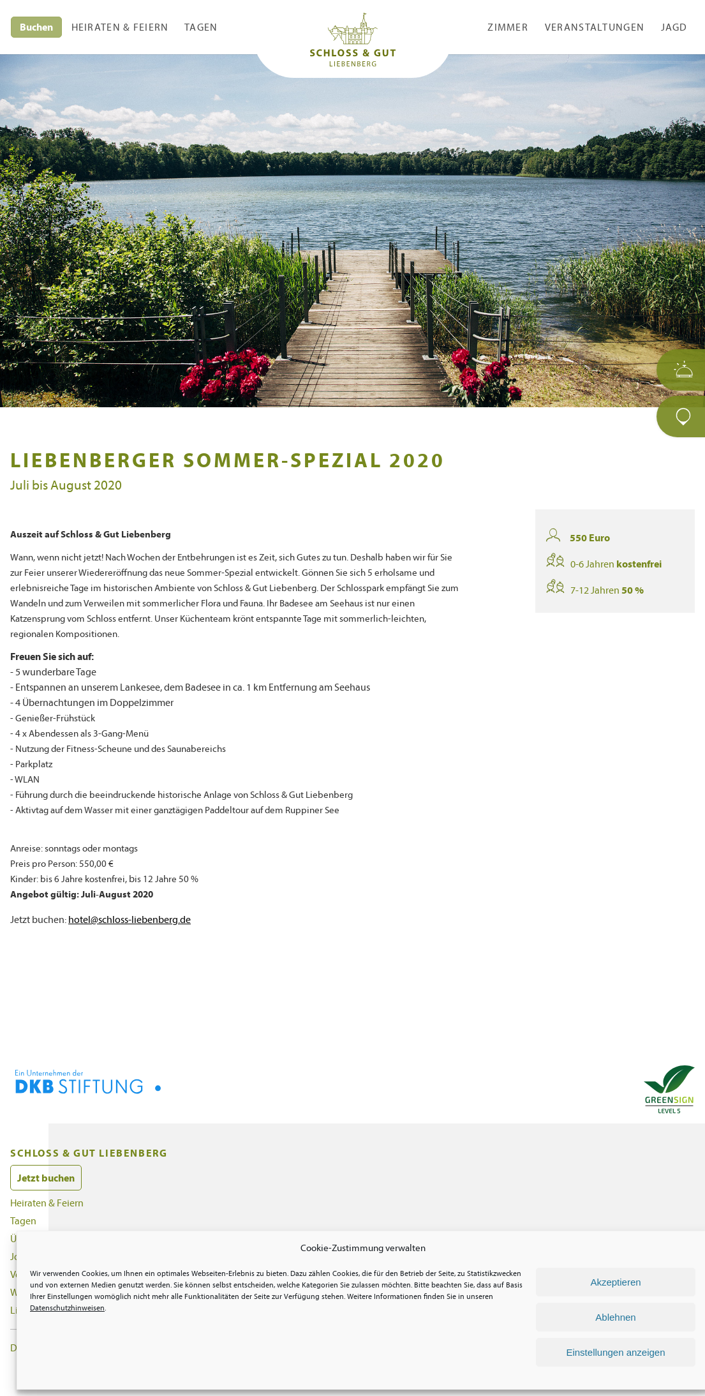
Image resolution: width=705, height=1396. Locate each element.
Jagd (682, 26)
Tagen (200, 26)
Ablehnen (615, 1317)
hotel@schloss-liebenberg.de (140, 949)
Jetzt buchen (48, 1208)
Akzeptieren (615, 1282)
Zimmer (508, 26)
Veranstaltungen (599, 26)
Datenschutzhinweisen (142, 1307)
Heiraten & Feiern (120, 27)
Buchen (38, 26)
